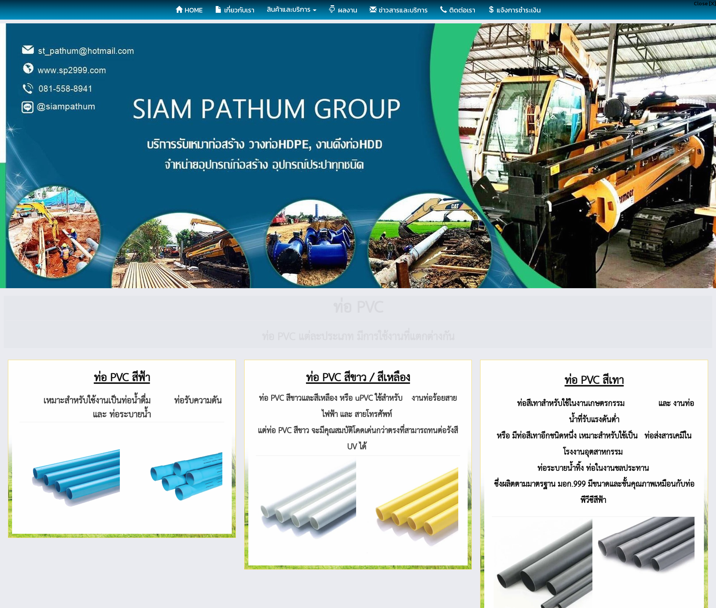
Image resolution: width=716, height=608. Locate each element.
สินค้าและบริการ (292, 9)
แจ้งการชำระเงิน (514, 10)
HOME (189, 10)
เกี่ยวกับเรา (234, 10)
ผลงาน (343, 10)
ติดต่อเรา (457, 10)
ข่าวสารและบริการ (399, 10)
